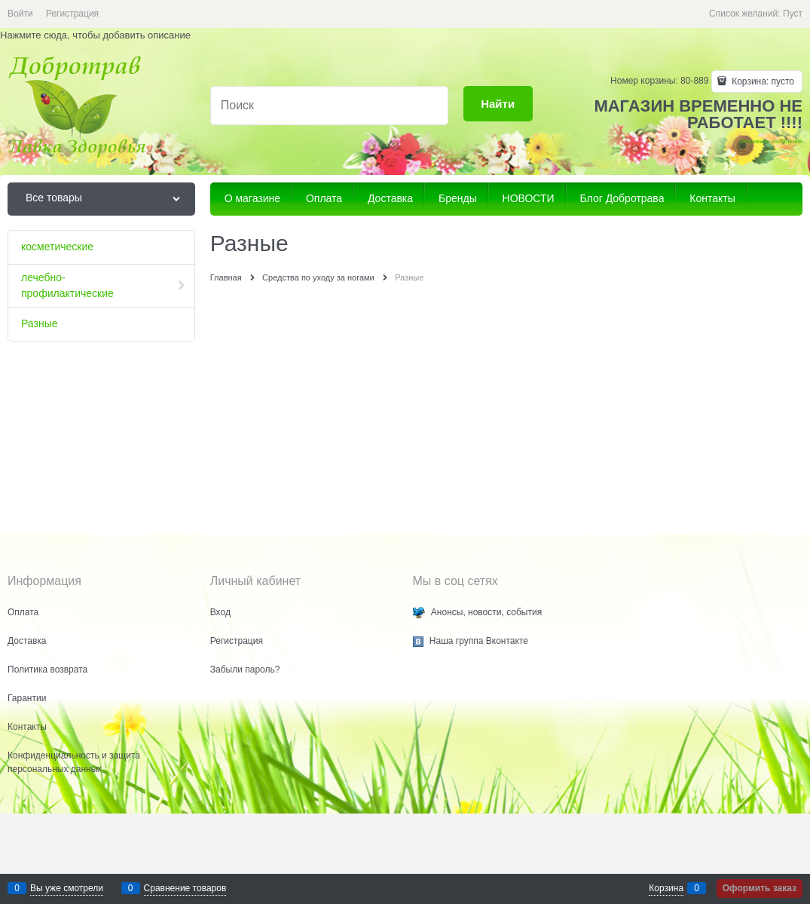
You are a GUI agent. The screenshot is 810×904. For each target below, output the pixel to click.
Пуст (792, 13)
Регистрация (72, 13)
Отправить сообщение (770, 141)
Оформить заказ (759, 888)
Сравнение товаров (185, 888)
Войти (20, 13)
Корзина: (761, 81)
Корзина (666, 888)
